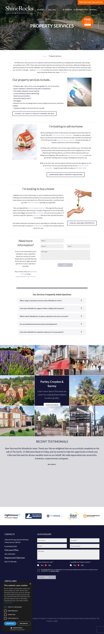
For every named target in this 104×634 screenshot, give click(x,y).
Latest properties (13, 590)
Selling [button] (53, 10)
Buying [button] (41, 10)
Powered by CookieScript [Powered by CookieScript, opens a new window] (17, 630)
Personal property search (22, 98)
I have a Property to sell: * (45, 562)
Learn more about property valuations (65, 174)
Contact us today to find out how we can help (34, 113)
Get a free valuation (14, 586)
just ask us (36, 215)
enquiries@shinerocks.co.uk (19, 13)
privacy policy (55, 571)
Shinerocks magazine (14, 612)
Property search (13, 594)
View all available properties (81, 223)
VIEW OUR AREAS (52, 405)
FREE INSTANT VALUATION (90, 2)
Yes (40, 565)
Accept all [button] (10, 623)
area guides (41, 86)
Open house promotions (21, 96)
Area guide (11, 597)
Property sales (18, 86)
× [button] (30, 584)
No (48, 565)
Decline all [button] (24, 623)
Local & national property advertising (26, 93)
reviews (38, 70)
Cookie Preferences (65, 618)
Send (46, 577)
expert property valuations (66, 140)
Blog (8, 601)
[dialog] (17, 607)
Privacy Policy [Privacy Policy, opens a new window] (8, 603)
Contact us (11, 604)
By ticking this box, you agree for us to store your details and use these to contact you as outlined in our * (69, 570)
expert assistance (33, 202)
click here (63, 72)
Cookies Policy (52, 618)
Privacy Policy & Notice (81, 618)
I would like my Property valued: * (80, 562)
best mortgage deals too (36, 208)
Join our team (12, 608)
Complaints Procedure (38, 618)
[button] (17, 628)
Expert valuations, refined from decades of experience (32, 88)
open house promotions (75, 155)
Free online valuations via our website (26, 91)
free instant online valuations (62, 135)
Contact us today (19, 108)
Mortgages (17, 101)
